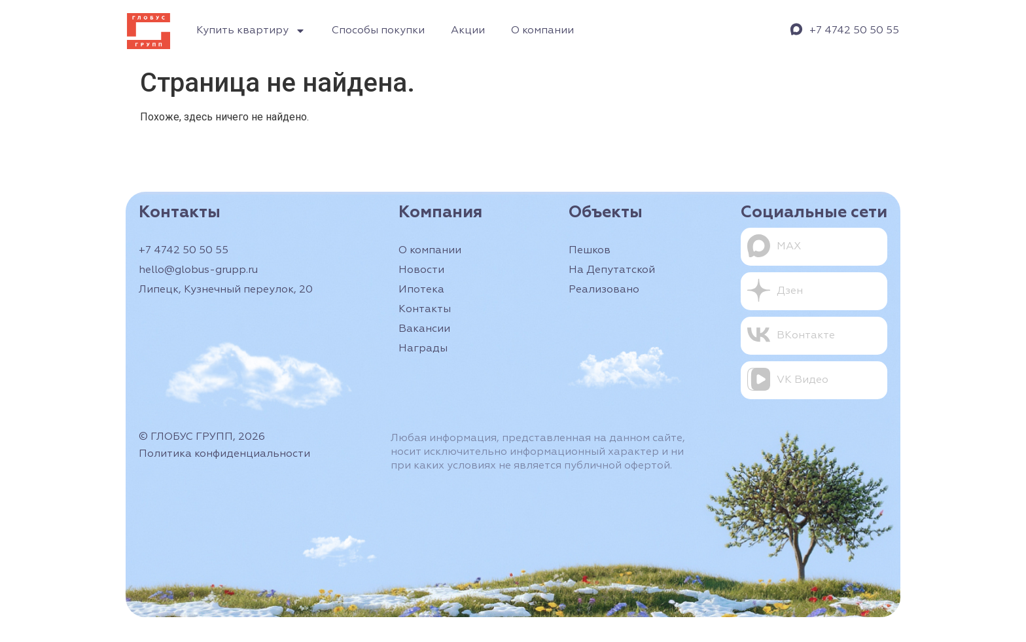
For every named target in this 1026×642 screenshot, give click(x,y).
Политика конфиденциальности (224, 454)
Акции (468, 31)
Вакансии (424, 329)
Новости (421, 270)
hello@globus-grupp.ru (198, 270)
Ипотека (421, 290)
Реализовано (604, 290)
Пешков (589, 250)
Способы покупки (378, 31)
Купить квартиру (251, 31)
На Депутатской (612, 270)
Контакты (424, 309)
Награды (423, 349)
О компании (542, 31)
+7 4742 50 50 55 (854, 31)
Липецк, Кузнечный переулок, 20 (226, 290)
